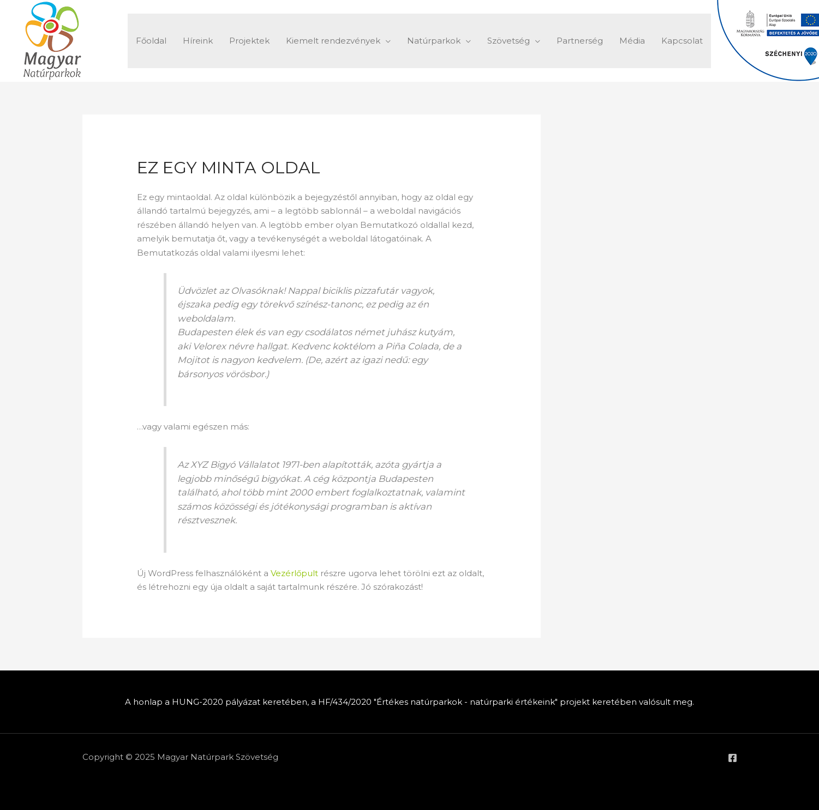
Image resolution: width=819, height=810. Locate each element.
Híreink (198, 40)
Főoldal (151, 40)
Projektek (249, 40)
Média (632, 40)
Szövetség (508, 40)
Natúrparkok (434, 40)
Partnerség (580, 40)
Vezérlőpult (294, 573)
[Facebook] (732, 758)
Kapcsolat (682, 40)
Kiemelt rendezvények (333, 40)
